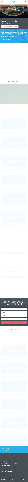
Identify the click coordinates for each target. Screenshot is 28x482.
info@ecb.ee (3, 474)
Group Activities (4, 463)
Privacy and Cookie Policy (21, 479)
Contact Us (17, 456)
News (16, 461)
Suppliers (3, 459)
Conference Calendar (5, 465)
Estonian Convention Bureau (9, 479)
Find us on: (5, 448)
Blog (16, 459)
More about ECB (6, 39)
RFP (16, 463)
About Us (3, 456)
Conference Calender (14, 81)
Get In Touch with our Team (10, 26)
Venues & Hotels (4, 461)
